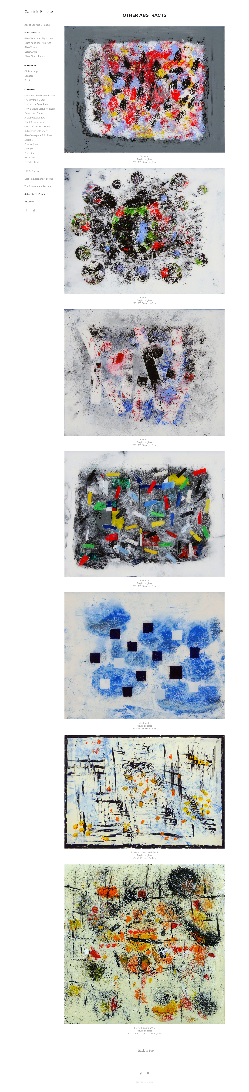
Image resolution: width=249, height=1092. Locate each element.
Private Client (31, 162)
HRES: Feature (31, 171)
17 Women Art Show (34, 117)
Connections (31, 144)
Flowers (28, 148)
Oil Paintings (31, 71)
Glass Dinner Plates (34, 56)
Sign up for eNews (144, 1082)
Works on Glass (32, 32)
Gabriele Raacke (38, 11)
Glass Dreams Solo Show (37, 126)
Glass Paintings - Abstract (37, 43)
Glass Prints (30, 47)
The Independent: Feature (37, 186)
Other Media (30, 65)
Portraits (29, 153)
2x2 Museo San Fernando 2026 (39, 95)
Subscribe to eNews (34, 194)
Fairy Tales (29, 157)
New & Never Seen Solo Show (39, 108)
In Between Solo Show (35, 131)
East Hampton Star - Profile (38, 178)
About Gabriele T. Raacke (37, 24)
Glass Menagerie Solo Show (38, 135)
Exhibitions (29, 89)
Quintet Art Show (33, 113)
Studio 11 (28, 139)
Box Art (28, 80)
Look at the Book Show (36, 104)
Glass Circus (30, 51)
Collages (28, 75)
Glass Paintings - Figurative (38, 38)
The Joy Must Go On (34, 100)
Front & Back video (34, 122)
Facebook (29, 201)
